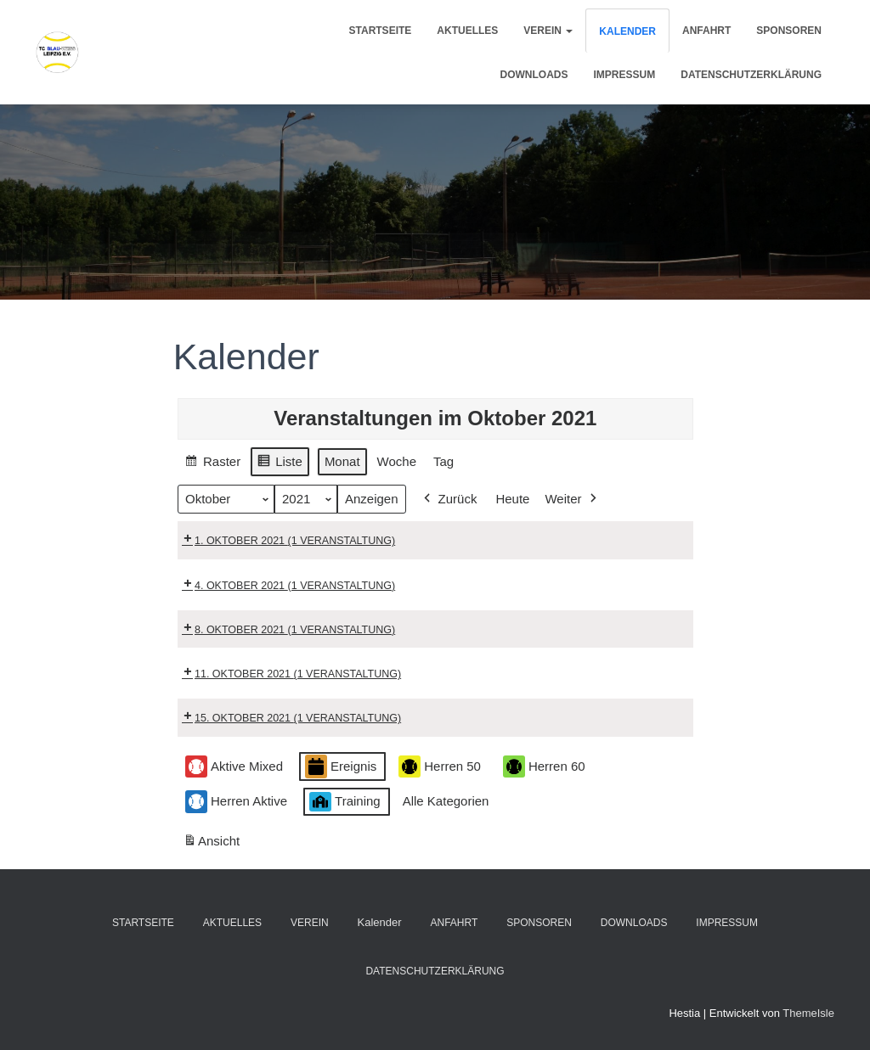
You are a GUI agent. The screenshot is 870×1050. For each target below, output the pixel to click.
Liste (279, 464)
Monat (342, 461)
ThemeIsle (808, 1013)
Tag (443, 461)
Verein (548, 30)
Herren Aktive (236, 801)
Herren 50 (439, 766)
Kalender (627, 31)
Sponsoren (789, 30)
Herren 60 (544, 766)
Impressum (625, 75)
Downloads (534, 75)
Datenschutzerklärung (751, 75)
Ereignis (340, 767)
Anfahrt (706, 30)
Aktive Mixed (234, 766)
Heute (512, 498)
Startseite (380, 30)
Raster (212, 464)
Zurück (448, 499)
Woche (395, 461)
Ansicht (214, 844)
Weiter (572, 499)
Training (345, 801)
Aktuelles (467, 30)
